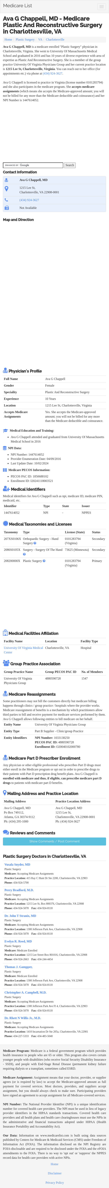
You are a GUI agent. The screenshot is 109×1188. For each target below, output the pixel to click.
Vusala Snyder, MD (17, 864)
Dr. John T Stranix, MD (20, 915)
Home (8, 39)
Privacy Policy (55, 1182)
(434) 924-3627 (52, 73)
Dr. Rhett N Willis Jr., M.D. (22, 1018)
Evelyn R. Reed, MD (18, 941)
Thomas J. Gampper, (18, 967)
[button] (35, 543)
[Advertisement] (48, 132)
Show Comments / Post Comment (54, 841)
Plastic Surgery (25, 39)
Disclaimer (54, 1173)
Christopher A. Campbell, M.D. (25, 992)
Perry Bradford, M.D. (19, 890)
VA (40, 39)
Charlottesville (55, 39)
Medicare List (17, 5)
